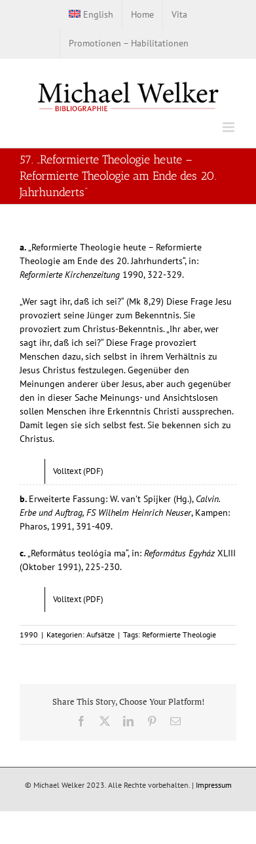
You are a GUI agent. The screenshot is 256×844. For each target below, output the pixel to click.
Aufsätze (100, 634)
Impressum (214, 785)
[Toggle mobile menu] (229, 127)
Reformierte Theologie (179, 634)
